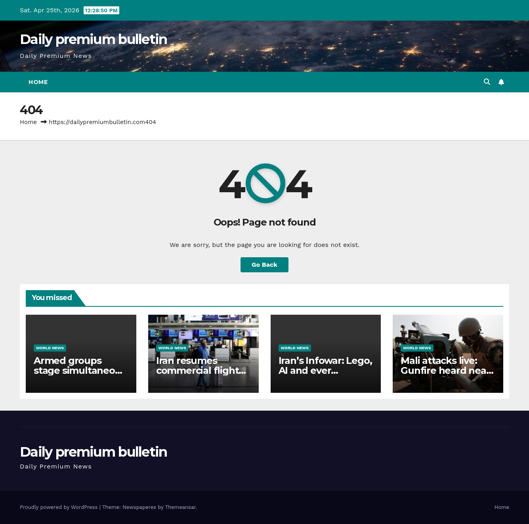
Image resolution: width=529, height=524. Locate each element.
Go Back (264, 264)
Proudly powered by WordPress (59, 507)
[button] (487, 82)
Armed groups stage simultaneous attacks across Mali (80, 370)
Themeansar (180, 507)
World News (50, 348)
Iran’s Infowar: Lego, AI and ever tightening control (325, 370)
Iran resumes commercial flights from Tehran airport (202, 370)
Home (38, 82)
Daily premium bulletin (93, 39)
